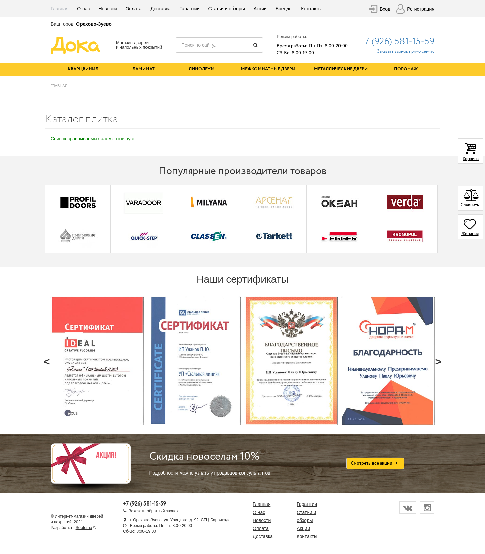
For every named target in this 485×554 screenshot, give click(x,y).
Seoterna (84, 527)
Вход (385, 9)
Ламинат (143, 69)
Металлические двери (341, 69)
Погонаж (406, 69)
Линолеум (202, 69)
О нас (83, 8)
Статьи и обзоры (226, 8)
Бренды (284, 8)
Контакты (311, 8)
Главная (59, 8)
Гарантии (190, 8)
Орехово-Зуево (94, 24)
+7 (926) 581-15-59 (396, 42)
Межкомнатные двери (268, 69)
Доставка (161, 8)
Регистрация (420, 9)
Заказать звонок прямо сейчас (405, 51)
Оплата (133, 8)
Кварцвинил (83, 69)
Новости (107, 8)
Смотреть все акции (375, 463)
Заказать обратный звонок (153, 511)
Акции (260, 8)
